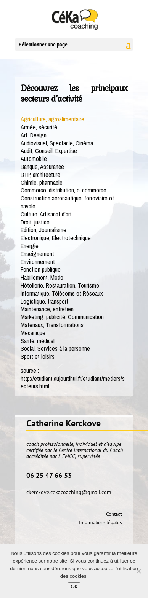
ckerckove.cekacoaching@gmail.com (68, 492)
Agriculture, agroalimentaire (52, 119)
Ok (74, 586)
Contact (114, 514)
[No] (138, 571)
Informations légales (100, 522)
